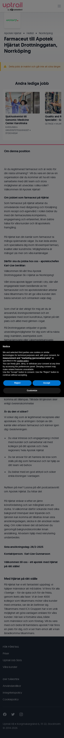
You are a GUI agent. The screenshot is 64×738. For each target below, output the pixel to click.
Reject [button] (17, 383)
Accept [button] (46, 383)
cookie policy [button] (23, 361)
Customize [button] (32, 390)
